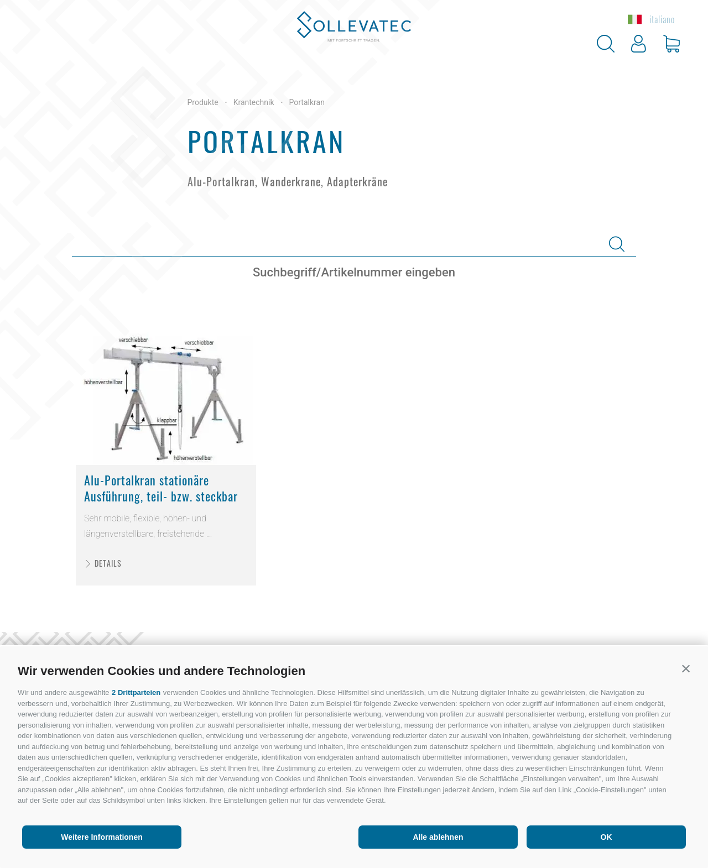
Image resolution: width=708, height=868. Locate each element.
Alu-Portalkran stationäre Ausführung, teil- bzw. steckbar (161, 488)
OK (606, 837)
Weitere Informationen (102, 837)
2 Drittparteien (136, 692)
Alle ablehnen (438, 837)
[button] (685, 668)
